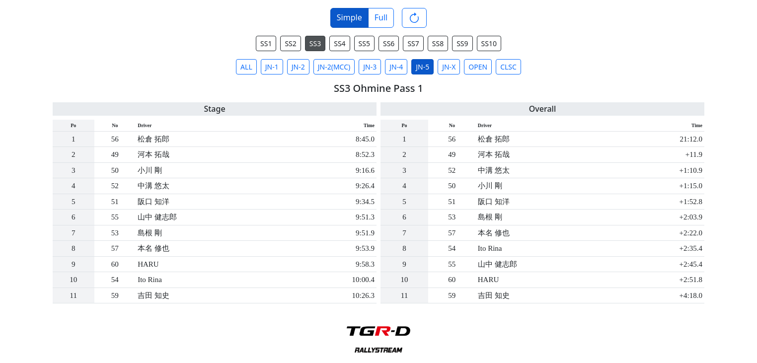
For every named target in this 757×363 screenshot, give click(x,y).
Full (381, 17)
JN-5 (422, 67)
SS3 (315, 43)
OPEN (477, 67)
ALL (246, 67)
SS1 (266, 43)
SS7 (413, 43)
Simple (349, 17)
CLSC (508, 67)
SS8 (438, 43)
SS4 (339, 43)
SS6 (388, 43)
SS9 (462, 43)
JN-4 (396, 67)
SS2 (290, 43)
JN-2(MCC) (334, 67)
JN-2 (298, 67)
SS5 (364, 43)
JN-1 (272, 67)
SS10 (489, 43)
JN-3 (370, 67)
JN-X (448, 67)
